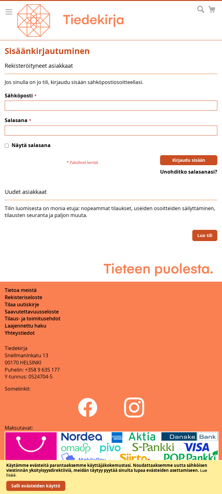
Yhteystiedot (20, 332)
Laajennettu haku (25, 325)
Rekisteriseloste (23, 297)
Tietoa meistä (21, 290)
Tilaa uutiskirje (22, 304)
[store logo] (70, 20)
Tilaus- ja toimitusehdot (32, 318)
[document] (111, 477)
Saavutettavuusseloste (32, 311)
